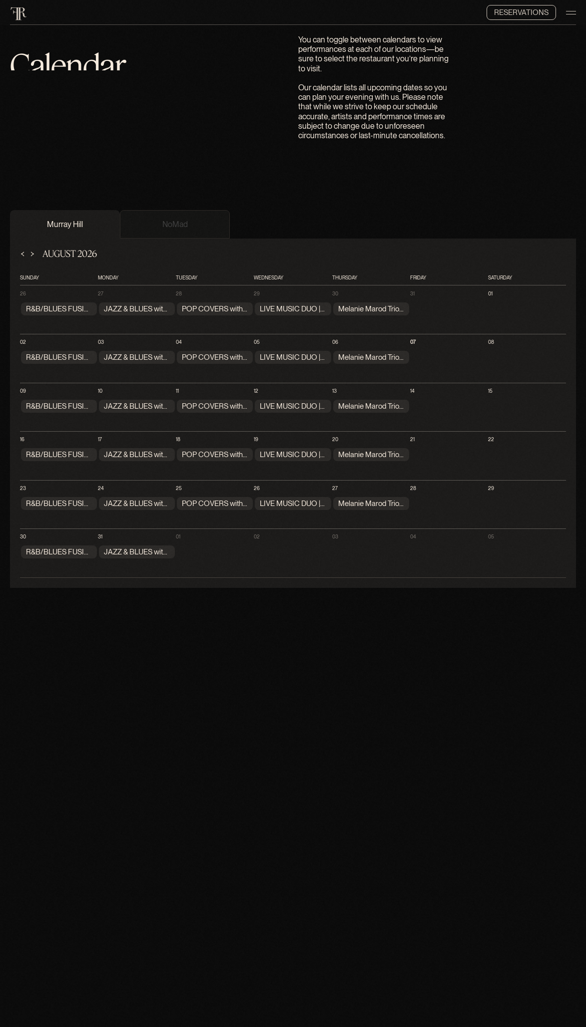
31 (412, 293)
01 (490, 293)
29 (257, 293)
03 (101, 342)
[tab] (65, 224)
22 (491, 439)
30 (335, 293)
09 (23, 391)
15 (490, 391)
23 (23, 488)
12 (256, 391)
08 (491, 342)
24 (101, 488)
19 (256, 439)
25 (179, 488)
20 (335, 439)
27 (100, 293)
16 (22, 439)
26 (23, 293)
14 (412, 391)
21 (412, 439)
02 (23, 342)
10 (100, 391)
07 (413, 342)
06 (335, 342)
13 (334, 391)
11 (177, 391)
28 (179, 293)
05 (257, 342)
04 (179, 342)
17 (100, 439)
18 (178, 439)
